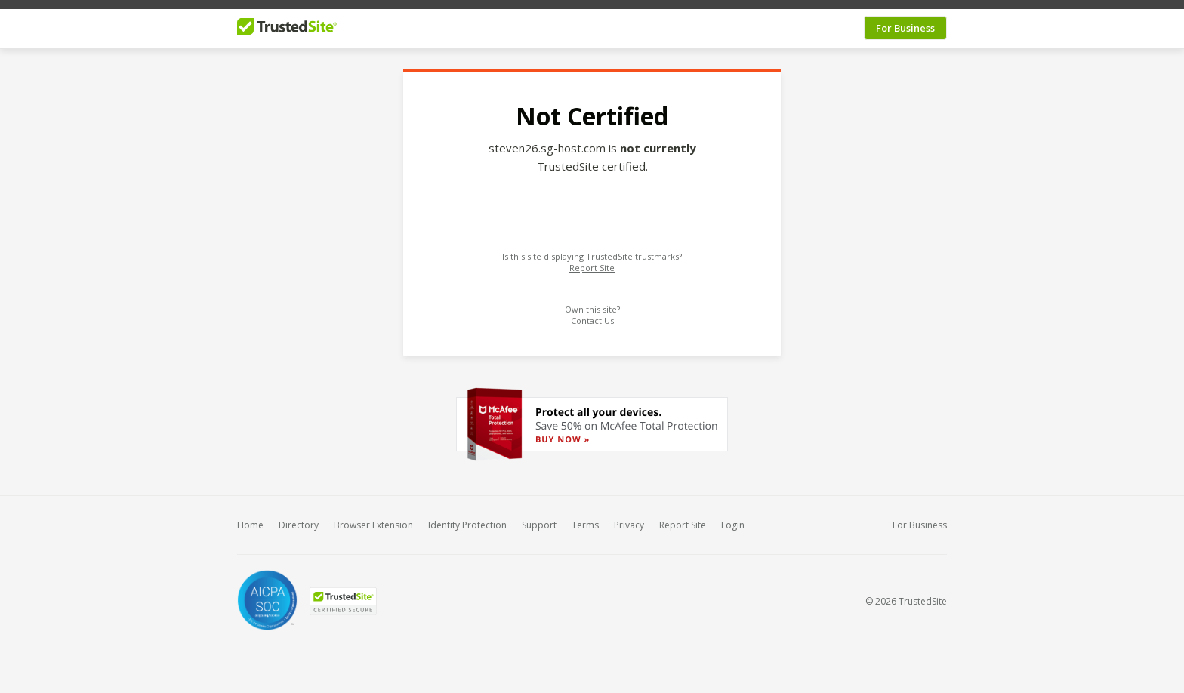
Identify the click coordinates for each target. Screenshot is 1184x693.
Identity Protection (467, 519)
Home (250, 519)
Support (539, 519)
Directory (299, 519)
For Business (905, 22)
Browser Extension (373, 519)
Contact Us (592, 314)
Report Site (592, 261)
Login (733, 519)
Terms (585, 519)
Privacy (629, 519)
